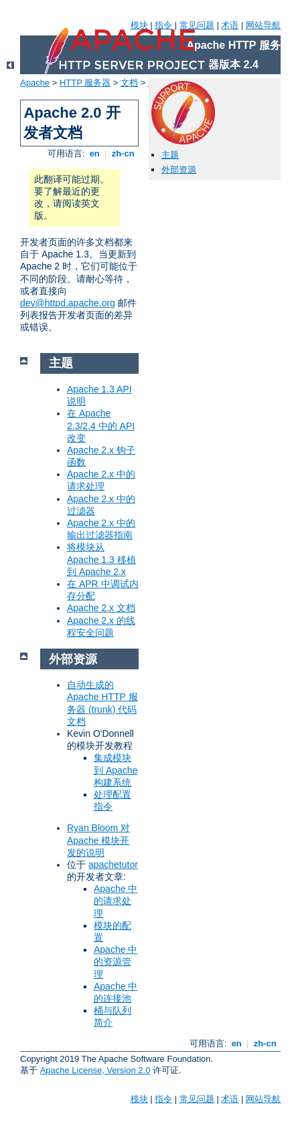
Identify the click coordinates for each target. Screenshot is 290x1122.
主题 (170, 155)
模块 (139, 25)
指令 (163, 25)
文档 (129, 83)
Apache (35, 83)
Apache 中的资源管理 (115, 961)
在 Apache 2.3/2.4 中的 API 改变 (101, 425)
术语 (229, 25)
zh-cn (123, 153)
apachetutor (113, 864)
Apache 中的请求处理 (115, 900)
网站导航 (263, 25)
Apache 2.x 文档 (101, 607)
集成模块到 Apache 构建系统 (115, 769)
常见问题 (196, 25)
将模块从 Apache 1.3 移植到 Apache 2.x (101, 559)
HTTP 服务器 (85, 83)
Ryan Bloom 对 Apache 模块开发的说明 (98, 839)
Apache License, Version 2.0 (95, 1070)
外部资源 (178, 169)
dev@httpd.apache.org (67, 303)
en (94, 153)
